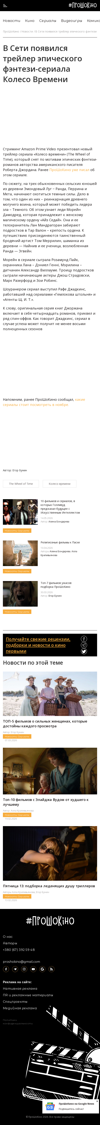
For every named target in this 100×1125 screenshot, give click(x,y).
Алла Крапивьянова (22, 810)
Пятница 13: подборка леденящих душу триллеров (49, 886)
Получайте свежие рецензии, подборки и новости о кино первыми (38, 645)
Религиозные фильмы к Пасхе (60, 542)
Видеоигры (71, 21)
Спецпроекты (15, 1002)
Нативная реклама (20, 988)
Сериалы (47, 21)
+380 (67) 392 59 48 (19, 950)
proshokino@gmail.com (21, 962)
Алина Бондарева (59, 521)
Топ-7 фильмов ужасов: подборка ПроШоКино (56, 585)
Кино (29, 21)
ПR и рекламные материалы (28, 995)
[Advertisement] (68, 118)
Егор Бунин (55, 595)
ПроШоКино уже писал (69, 169)
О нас (8, 937)
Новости (12, 21)
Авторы (10, 943)
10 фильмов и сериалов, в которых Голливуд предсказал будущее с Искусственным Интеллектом (60, 506)
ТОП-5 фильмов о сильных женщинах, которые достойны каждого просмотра (45, 723)
